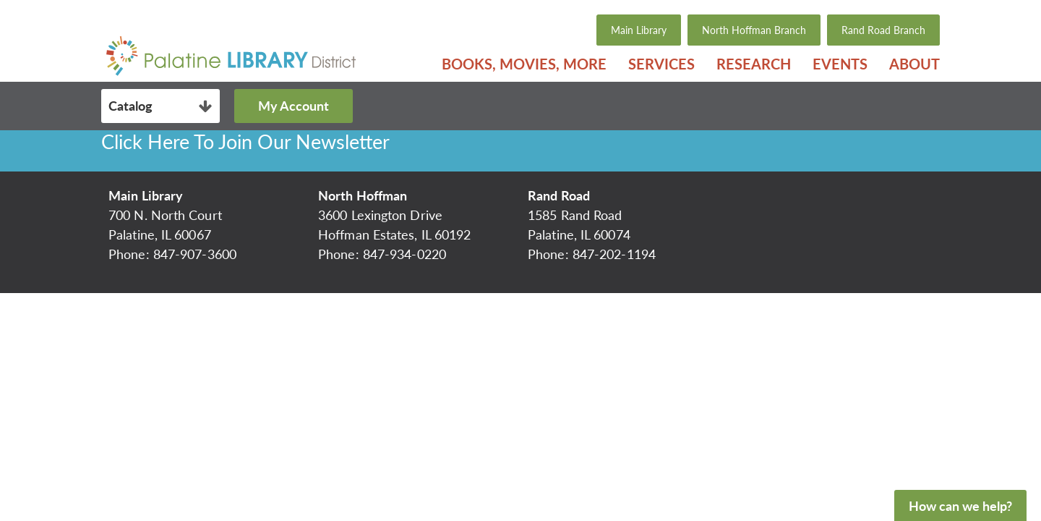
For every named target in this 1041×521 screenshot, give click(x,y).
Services (661, 63)
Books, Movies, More (524, 63)
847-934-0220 (404, 254)
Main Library (639, 30)
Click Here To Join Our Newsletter (245, 141)
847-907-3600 (194, 254)
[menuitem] (524, 64)
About (914, 63)
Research (753, 63)
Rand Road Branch (883, 30)
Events (840, 63)
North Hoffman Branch (754, 30)
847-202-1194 (614, 254)
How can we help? (960, 506)
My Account (293, 106)
